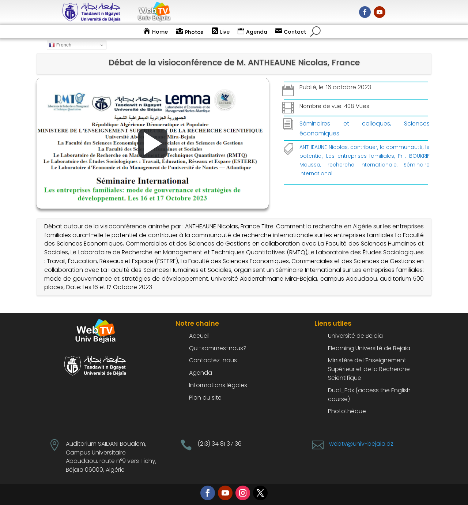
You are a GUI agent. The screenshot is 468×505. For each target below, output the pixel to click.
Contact (295, 31)
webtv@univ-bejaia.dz (361, 443)
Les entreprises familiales (360, 156)
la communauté (401, 147)
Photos (194, 32)
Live (225, 31)
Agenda (256, 31)
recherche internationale (362, 164)
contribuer (363, 147)
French (60, 45)
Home (160, 31)
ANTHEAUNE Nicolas (323, 147)
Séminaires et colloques (344, 123)
